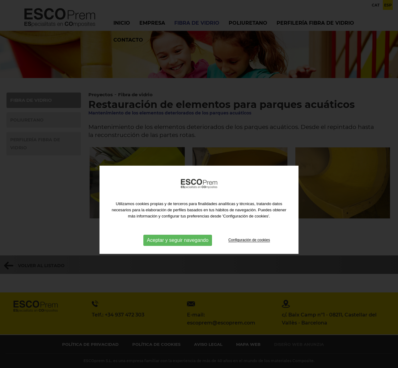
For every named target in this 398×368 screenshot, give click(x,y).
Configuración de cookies (249, 256)
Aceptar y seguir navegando (177, 256)
